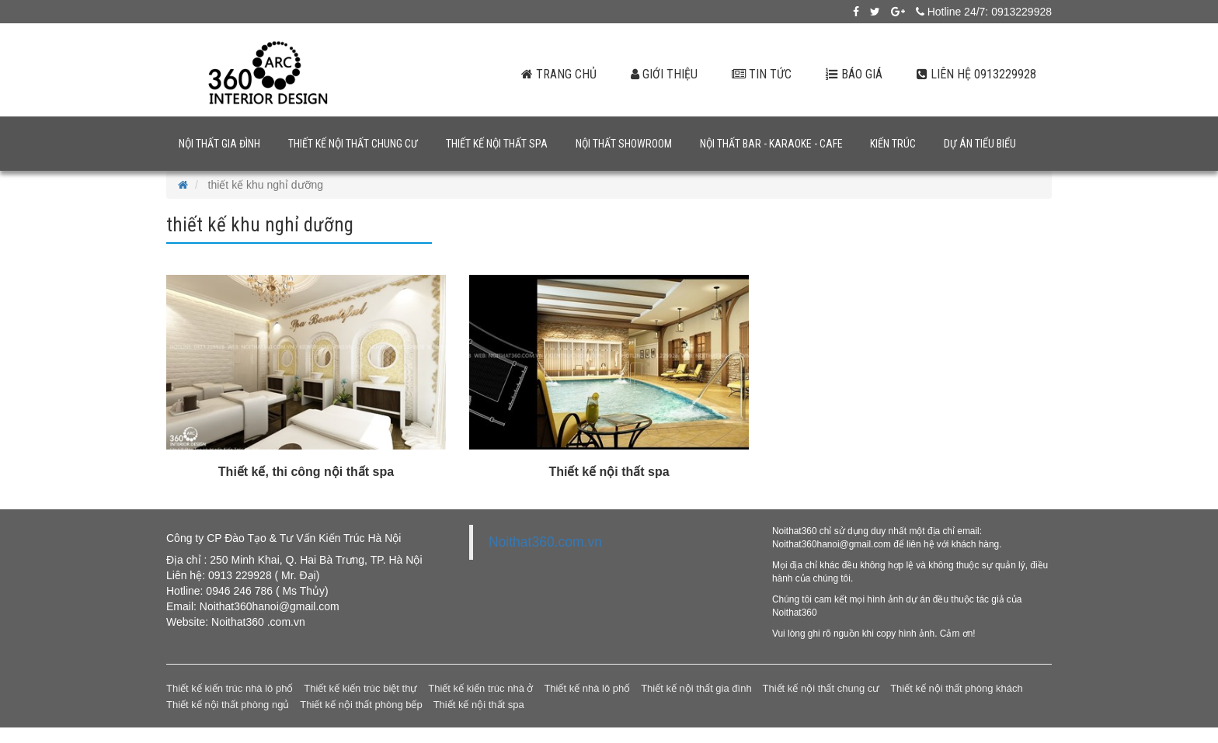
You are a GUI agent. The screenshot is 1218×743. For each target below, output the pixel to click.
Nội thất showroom (624, 143)
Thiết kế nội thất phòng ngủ (227, 704)
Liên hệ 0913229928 (976, 74)
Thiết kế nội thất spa (497, 143)
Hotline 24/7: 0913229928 (984, 11)
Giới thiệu (664, 74)
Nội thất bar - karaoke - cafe (771, 143)
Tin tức (762, 74)
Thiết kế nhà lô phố (587, 688)
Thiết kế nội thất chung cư (353, 143)
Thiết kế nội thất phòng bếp (361, 704)
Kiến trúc (893, 143)
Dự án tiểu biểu (980, 143)
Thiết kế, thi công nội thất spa (306, 471)
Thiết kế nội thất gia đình (696, 688)
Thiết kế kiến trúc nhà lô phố (229, 688)
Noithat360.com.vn (545, 542)
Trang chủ (559, 74)
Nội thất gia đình (219, 143)
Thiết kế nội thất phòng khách (956, 688)
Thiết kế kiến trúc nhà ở (480, 688)
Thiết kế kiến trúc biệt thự (360, 688)
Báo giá (854, 74)
